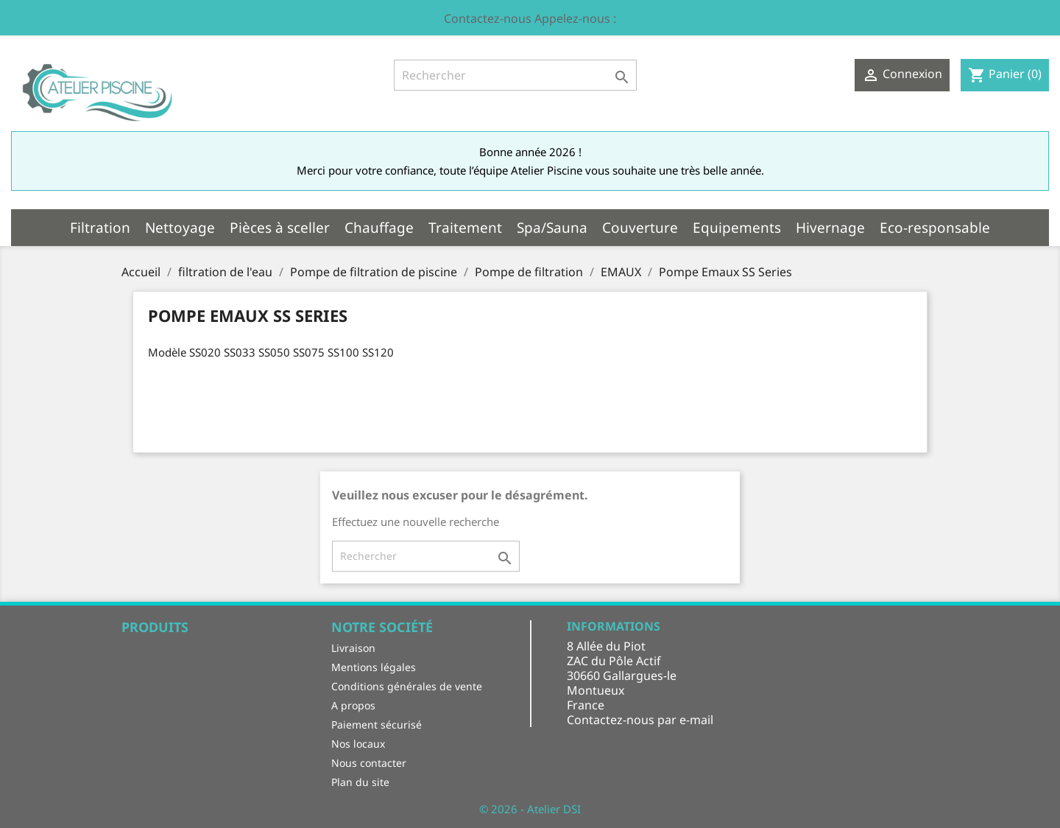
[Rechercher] (515, 75)
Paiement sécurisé (376, 724)
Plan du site (360, 782)
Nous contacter (368, 763)
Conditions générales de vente (406, 686)
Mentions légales (373, 667)
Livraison (353, 648)
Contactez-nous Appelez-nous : (530, 18)
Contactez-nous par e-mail (640, 720)
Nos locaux (358, 744)
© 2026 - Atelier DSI (530, 808)
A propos (353, 705)
